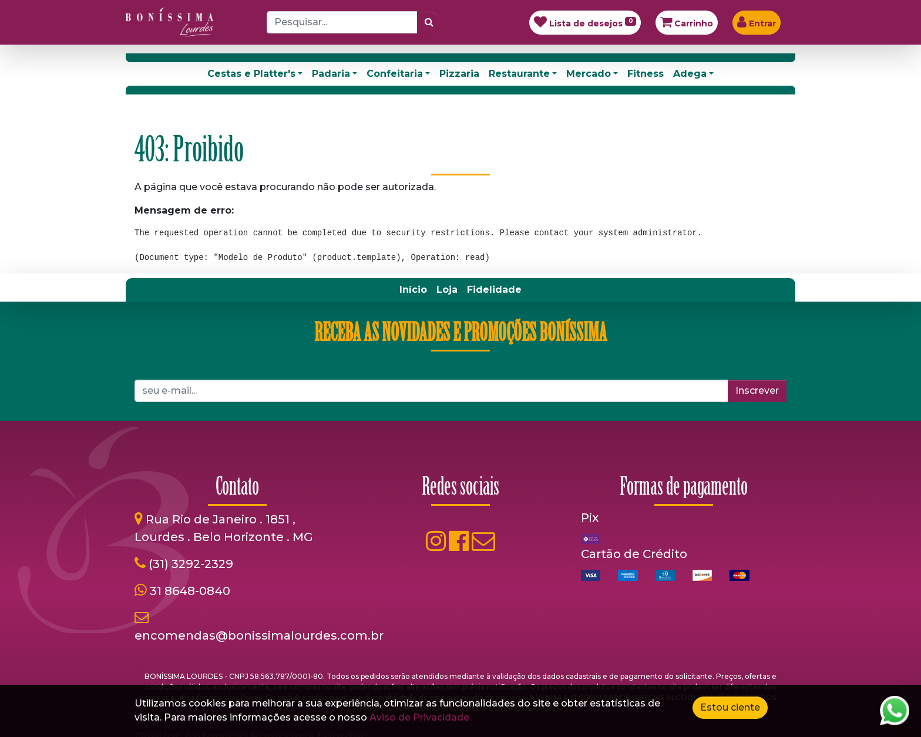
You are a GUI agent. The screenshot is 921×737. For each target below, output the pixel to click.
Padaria (331, 73)
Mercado (588, 73)
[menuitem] (413, 290)
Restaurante (519, 73)
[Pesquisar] (429, 22)
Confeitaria (395, 73)
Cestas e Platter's (251, 73)
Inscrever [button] (757, 390)
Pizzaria (459, 73)
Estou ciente (730, 707)
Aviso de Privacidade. (420, 717)
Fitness (645, 73)
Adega (690, 73)
